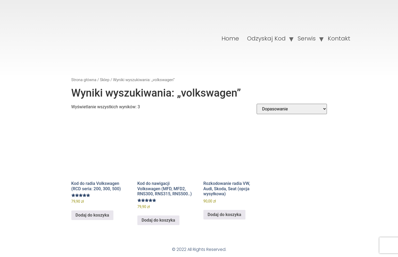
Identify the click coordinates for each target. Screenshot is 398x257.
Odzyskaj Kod (266, 38)
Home (230, 38)
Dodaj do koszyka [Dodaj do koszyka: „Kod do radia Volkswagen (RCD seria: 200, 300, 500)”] (92, 215)
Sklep (104, 79)
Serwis (307, 38)
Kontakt (339, 38)
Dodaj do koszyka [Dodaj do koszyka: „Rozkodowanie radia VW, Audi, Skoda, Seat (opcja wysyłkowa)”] (224, 214)
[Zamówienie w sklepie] (292, 109)
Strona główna (83, 79)
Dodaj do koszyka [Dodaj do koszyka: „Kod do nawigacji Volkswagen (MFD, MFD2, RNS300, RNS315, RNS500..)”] (158, 220)
